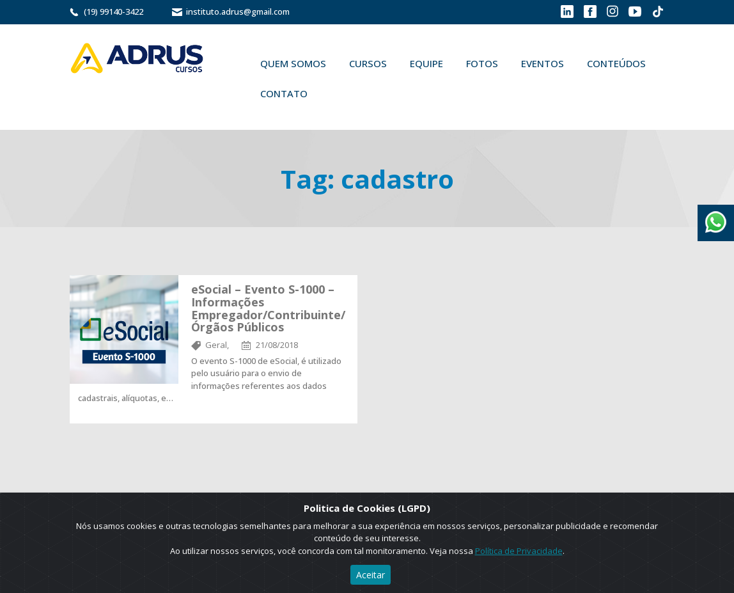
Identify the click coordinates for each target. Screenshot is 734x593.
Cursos (368, 63)
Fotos (482, 63)
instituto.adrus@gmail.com (238, 11)
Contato (284, 93)
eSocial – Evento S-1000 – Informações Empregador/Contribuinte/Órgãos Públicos (268, 308)
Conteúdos (616, 63)
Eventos (542, 63)
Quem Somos (293, 63)
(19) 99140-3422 (113, 11)
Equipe (426, 63)
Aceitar (370, 575)
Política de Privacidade (519, 551)
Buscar (337, 93)
